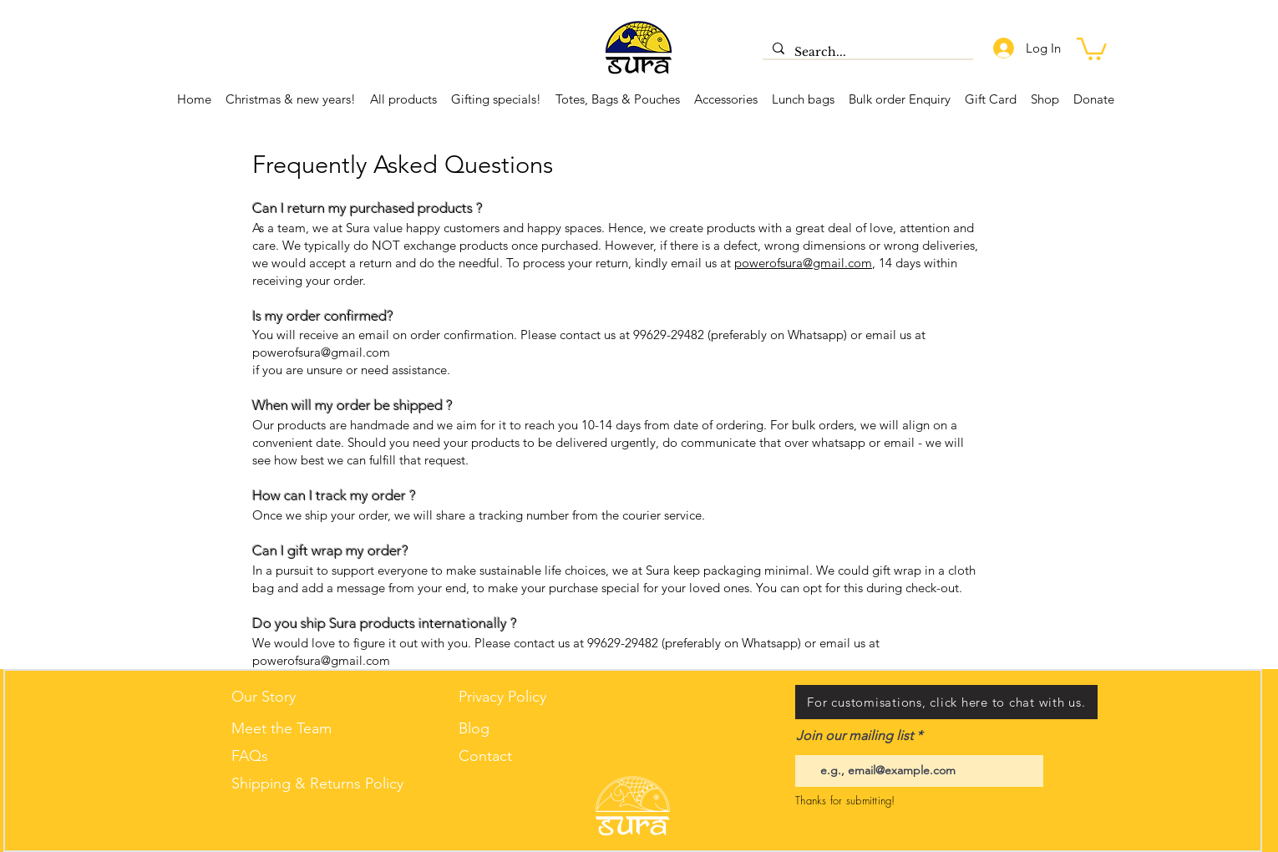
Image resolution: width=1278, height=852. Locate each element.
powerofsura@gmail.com (803, 263)
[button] (1092, 47)
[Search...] (866, 53)
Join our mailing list (854, 736)
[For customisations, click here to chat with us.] (946, 702)
